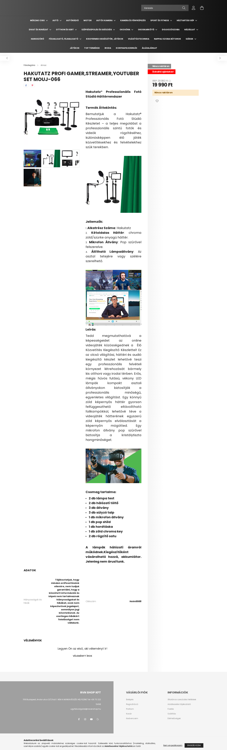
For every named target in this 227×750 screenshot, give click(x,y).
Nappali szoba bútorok (167, 39)
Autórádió (72, 20)
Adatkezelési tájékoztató (179, 704)
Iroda (108, 48)
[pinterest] (32, 85)
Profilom (130, 709)
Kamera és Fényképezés (133, 20)
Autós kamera (104, 20)
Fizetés (171, 709)
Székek (190, 39)
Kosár (129, 714)
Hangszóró (37, 39)
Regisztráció (132, 704)
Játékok (74, 48)
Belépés (130, 699)
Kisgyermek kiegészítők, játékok (104, 39)
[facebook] (26, 85)
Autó (55, 20)
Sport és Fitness (159, 20)
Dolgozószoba (171, 29)
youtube (91, 719)
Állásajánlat (149, 48)
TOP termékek (92, 48)
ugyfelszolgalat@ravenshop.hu (85, 709)
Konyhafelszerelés (126, 48)
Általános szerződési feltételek (182, 699)
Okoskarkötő (146, 29)
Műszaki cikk (37, 20)
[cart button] (202, 8)
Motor (88, 20)
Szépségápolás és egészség (96, 29)
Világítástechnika (138, 39)
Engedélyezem (194, 745)
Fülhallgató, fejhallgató (64, 39)
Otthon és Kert (65, 29)
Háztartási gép (186, 20)
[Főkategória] (30, 65)
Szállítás (172, 714)
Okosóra (125, 29)
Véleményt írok (82, 655)
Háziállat (190, 29)
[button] (157, 101)
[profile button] (193, 8)
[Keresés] (165, 8)
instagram (85, 719)
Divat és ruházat (39, 29)
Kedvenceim (132, 718)
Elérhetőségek (174, 718)
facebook (79, 719)
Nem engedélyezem (172, 745)
